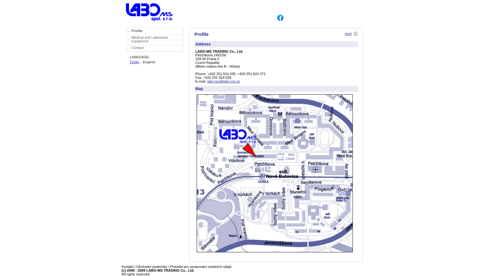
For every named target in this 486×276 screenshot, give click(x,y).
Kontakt (127, 267)
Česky (134, 62)
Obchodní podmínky (151, 267)
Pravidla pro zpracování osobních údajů (200, 267)
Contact (138, 48)
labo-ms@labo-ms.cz (223, 81)
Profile (137, 31)
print (348, 34)
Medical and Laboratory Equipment (150, 39)
